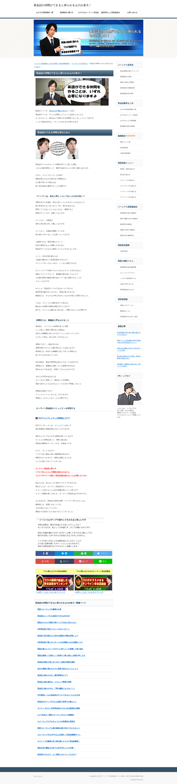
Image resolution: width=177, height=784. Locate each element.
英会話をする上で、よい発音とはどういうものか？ (57, 754)
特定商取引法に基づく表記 (129, 316)
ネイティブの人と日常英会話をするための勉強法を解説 (58, 708)
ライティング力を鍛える (128, 197)
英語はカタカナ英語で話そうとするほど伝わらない (57, 622)
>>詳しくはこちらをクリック (55, 590)
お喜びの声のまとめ (126, 284)
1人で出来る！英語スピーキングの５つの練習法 (55, 715)
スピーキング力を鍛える (80, 63)
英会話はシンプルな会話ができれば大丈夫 (53, 616)
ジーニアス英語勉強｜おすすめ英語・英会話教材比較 (51, 63)
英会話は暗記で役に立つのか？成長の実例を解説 (56, 662)
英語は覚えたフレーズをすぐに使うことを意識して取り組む (60, 649)
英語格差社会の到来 (126, 93)
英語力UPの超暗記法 (127, 235)
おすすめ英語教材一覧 (44, 12)
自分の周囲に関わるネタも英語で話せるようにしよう (57, 669)
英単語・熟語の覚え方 (127, 169)
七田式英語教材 (125, 153)
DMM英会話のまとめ (127, 289)
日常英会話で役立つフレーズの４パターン (53, 629)
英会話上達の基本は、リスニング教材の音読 (54, 682)
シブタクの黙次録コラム (128, 278)
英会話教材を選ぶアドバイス (129, 71)
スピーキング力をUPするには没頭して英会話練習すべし (59, 735)
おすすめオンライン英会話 (88, 12)
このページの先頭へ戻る (134, 769)
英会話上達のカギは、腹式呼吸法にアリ (52, 675)
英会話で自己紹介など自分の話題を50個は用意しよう (57, 636)
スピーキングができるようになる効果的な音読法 (56, 721)
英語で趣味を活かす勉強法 (129, 218)
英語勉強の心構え (126, 76)
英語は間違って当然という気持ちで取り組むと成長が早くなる (61, 655)
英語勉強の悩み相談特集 (128, 267)
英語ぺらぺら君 (125, 142)
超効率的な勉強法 (126, 224)
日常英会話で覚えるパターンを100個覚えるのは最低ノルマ (60, 642)
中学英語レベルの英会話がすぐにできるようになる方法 (58, 695)
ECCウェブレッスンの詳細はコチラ (54, 418)
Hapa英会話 (124, 147)
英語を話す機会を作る (57, 111)
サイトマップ (38, 776)
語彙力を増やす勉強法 (127, 230)
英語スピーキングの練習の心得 (49, 609)
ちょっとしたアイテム (127, 273)
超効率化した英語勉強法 (110, 12)
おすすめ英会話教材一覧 (128, 109)
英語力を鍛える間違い (127, 82)
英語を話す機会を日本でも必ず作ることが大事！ (56, 748)
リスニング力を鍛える (127, 180)
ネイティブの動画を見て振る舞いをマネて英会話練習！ (58, 741)
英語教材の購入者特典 (127, 126)
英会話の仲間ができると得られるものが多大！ (62, 5)
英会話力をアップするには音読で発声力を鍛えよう (57, 702)
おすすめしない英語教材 (128, 120)
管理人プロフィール (126, 305)
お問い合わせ (132, 12)
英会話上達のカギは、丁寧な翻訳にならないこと (56, 688)
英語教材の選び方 (66, 12)
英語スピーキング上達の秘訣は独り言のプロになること (58, 728)
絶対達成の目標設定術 (127, 88)
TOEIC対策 (123, 251)
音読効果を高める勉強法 (128, 213)
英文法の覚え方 (125, 174)
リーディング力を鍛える (128, 191)
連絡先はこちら (125, 311)
